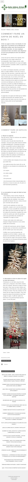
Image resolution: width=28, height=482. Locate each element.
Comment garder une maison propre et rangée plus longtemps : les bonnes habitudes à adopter (14, 395)
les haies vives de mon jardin (17, 99)
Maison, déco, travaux (13, 29)
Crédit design (14, 479)
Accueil (3, 29)
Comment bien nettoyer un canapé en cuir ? (14, 409)
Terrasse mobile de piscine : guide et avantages (14, 464)
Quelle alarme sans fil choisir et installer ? (14, 427)
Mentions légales (14, 477)
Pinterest (6, 364)
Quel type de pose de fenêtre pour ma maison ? (14, 467)
